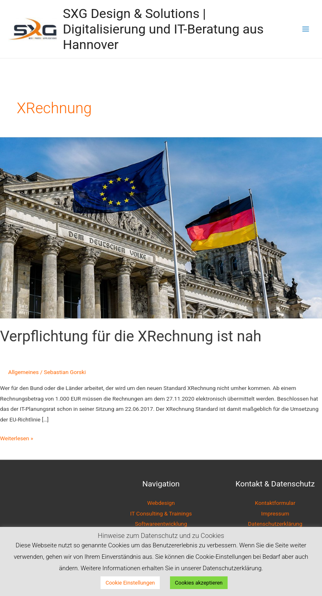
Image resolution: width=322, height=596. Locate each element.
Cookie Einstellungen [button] (130, 583)
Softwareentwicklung (161, 523)
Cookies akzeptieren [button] (199, 583)
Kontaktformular (275, 503)
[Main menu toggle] (305, 29)
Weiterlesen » (16, 437)
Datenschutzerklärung (275, 523)
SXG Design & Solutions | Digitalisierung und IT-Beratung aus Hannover (163, 29)
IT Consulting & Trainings (161, 513)
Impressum (275, 513)
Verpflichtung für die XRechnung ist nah (131, 336)
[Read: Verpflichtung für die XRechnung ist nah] (161, 227)
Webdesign (160, 503)
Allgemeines (23, 372)
